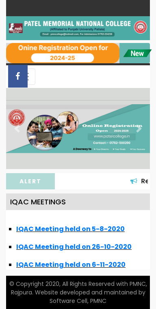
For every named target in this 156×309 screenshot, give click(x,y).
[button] (17, 128)
